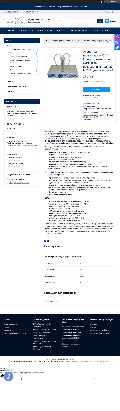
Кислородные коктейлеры (71, 332)
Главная (10, 31)
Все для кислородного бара (73, 326)
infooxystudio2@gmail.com (19, 183)
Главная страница (11, 324)
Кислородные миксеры (70, 329)
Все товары (24, 31)
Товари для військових (18, 70)
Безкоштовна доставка (91, 103)
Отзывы (10, 92)
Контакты (61, 31)
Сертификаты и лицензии (17, 87)
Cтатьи (93, 327)
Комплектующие (39, 338)
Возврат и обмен (102, 31)
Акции (40, 31)
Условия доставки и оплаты (15, 333)
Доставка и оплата (80, 31)
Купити (96, 89)
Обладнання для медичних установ (20, 75)
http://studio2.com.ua (16, 179)
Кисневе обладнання (18, 53)
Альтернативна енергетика (20, 49)
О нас (50, 31)
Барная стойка (67, 341)
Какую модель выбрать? (99, 330)
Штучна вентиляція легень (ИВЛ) (20, 61)
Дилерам (93, 324)
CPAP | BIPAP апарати (18, 56)
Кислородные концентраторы (44, 329)
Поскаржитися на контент (80, 361)
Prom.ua (71, 359)
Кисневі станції (15, 66)
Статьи (10, 82)
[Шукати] (100, 21)
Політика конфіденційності (99, 361)
